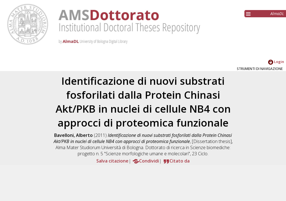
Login (276, 61)
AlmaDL (277, 13)
